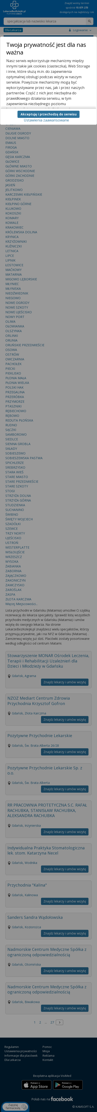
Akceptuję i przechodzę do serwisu (49, 114)
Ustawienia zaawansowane (46, 120)
